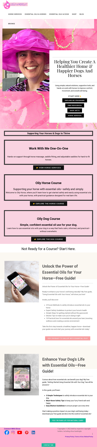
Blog (82, 14)
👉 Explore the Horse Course (48, 204)
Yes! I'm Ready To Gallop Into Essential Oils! (68, 338)
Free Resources (75, 105)
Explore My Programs (75, 100)
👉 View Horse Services (48, 168)
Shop (74, 14)
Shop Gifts (75, 110)
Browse (11, 24)
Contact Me (48, 445)
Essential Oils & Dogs (59, 14)
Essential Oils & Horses (35, 14)
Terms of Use (79, 436)
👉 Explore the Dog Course (48, 239)
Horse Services (15, 14)
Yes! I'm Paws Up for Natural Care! (67, 420)
